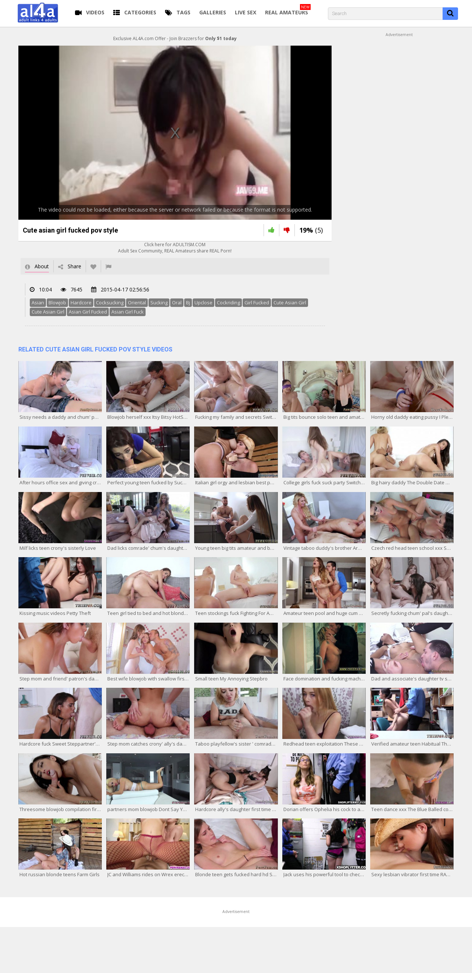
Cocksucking (110, 302)
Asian (38, 302)
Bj (188, 302)
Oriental (137, 302)
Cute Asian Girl (289, 302)
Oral (177, 302)
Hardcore (81, 302)
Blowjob (57, 302)
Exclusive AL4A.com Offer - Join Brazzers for (175, 38)
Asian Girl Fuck (127, 311)
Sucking (159, 302)
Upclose (203, 302)
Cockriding (228, 302)
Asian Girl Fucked (88, 311)
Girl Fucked (256, 302)
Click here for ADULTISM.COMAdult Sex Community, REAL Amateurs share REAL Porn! (175, 247)
